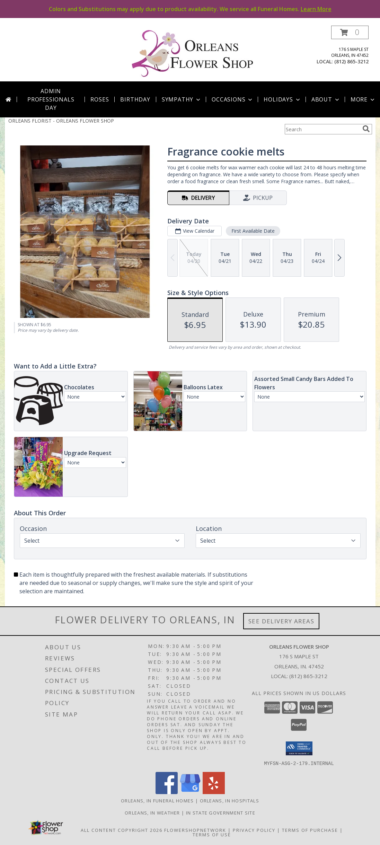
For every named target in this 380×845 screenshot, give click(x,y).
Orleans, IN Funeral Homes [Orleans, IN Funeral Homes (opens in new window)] (157, 800)
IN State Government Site (220, 812)
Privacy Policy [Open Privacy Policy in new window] (254, 830)
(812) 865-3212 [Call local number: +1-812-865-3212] (351, 61)
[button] (350, 32)
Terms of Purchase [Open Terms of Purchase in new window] (310, 830)
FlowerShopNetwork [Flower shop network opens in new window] (195, 830)
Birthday (135, 99)
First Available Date (252, 231)
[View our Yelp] (214, 792)
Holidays (282, 99)
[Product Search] (322, 129)
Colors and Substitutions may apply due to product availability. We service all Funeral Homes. (190, 9)
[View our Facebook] (167, 792)
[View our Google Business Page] (190, 792)
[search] (366, 129)
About (326, 99)
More (363, 99)
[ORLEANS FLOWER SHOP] (193, 53)
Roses (99, 99)
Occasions (233, 99)
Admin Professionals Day (50, 99)
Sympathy (182, 99)
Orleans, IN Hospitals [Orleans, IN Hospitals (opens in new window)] (229, 800)
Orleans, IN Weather (152, 812)
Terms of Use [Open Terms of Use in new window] (212, 834)
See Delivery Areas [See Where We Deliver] (281, 621)
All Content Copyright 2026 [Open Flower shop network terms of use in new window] (121, 830)
